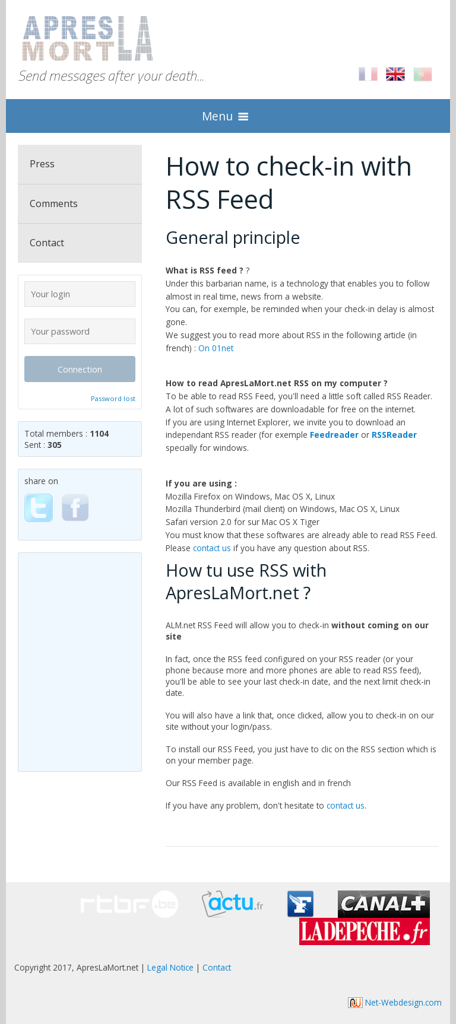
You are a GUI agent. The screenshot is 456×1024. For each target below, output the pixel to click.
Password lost (113, 398)
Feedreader (334, 434)
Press (42, 163)
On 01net (215, 348)
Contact (47, 242)
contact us (212, 548)
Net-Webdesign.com (395, 1002)
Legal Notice (170, 967)
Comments (54, 203)
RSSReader (394, 434)
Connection (80, 369)
